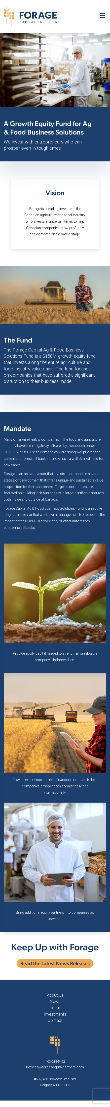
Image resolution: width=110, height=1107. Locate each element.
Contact (55, 1020)
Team (55, 1007)
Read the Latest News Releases (55, 963)
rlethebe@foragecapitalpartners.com (55, 1067)
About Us (55, 995)
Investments (55, 1014)
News (55, 1001)
